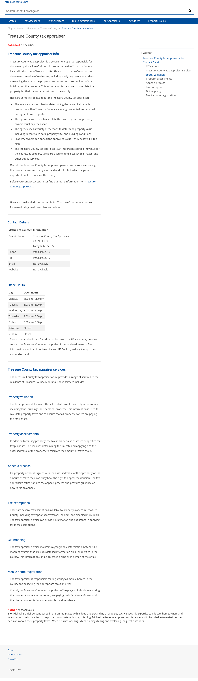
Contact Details (152, 62)
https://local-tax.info (16, 2)
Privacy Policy (13, 658)
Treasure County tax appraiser (77, 28)
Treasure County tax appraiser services (169, 70)
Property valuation (154, 74)
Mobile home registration (161, 95)
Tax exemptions (155, 87)
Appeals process (155, 83)
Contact (11, 650)
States (12, 21)
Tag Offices (133, 21)
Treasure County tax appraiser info (163, 58)
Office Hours (153, 66)
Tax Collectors (56, 21)
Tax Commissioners (83, 21)
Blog (10, 28)
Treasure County (49, 28)
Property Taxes (157, 21)
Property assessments (159, 78)
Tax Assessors (32, 21)
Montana (31, 28)
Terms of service (15, 654)
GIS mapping (153, 91)
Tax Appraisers (111, 21)
